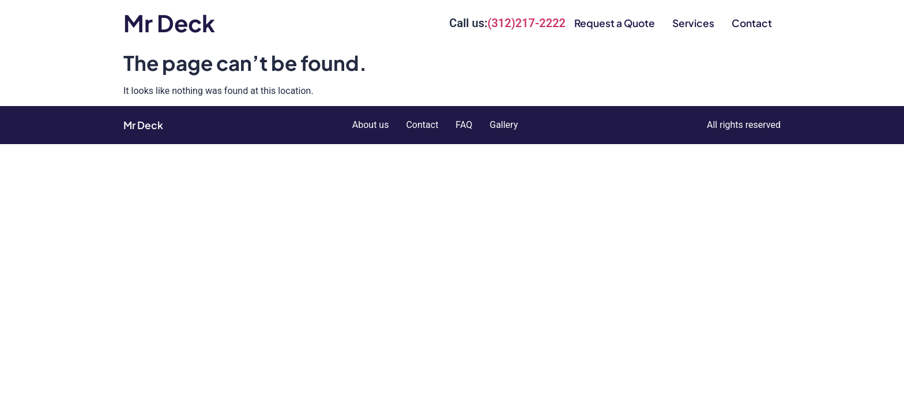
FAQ (463, 124)
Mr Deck (169, 22)
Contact (752, 23)
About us (370, 124)
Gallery (503, 124)
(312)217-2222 (526, 23)
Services (693, 23)
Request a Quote (614, 23)
